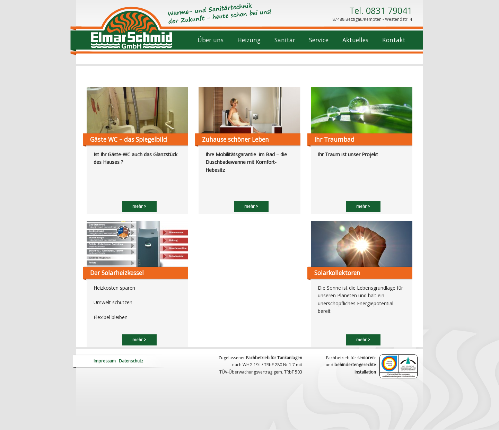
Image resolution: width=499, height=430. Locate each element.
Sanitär (284, 40)
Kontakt (393, 40)
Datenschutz (131, 361)
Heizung (249, 40)
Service (319, 40)
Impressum (105, 361)
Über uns (211, 40)
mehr (137, 206)
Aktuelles (355, 40)
